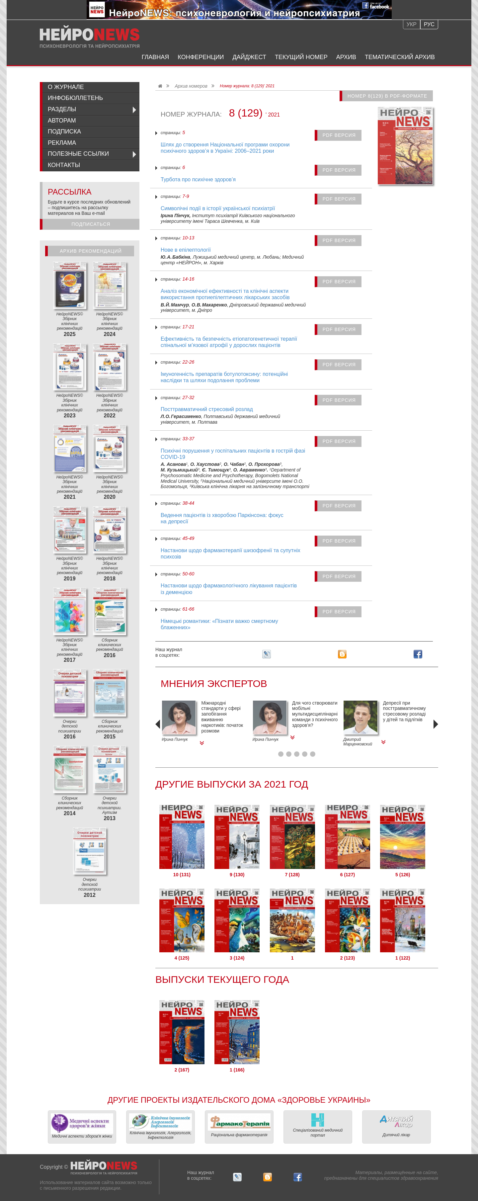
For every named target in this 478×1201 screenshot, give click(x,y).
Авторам (62, 120)
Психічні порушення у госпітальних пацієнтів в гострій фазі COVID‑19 (233, 454)
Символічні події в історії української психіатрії (218, 208)
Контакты (64, 165)
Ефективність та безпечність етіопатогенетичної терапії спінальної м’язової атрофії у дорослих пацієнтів (229, 342)
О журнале (66, 87)
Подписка (64, 131)
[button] (280, 754)
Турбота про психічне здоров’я (198, 179)
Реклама (62, 142)
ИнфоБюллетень (75, 98)
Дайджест (249, 57)
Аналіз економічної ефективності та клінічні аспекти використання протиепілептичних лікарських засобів (225, 294)
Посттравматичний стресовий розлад (207, 409)
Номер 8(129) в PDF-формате (387, 96)
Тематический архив (400, 57)
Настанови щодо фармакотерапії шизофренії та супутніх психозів (230, 553)
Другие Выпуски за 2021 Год (231, 784)
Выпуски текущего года (222, 979)
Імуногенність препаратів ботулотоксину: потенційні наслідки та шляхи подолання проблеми (224, 377)
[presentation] (158, 733)
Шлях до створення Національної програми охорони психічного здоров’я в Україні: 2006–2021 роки (225, 148)
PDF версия (339, 135)
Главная (155, 57)
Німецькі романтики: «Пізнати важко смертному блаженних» (219, 624)
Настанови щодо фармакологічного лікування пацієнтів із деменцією (229, 589)
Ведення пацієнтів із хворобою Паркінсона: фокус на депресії (222, 518)
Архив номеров (191, 86)
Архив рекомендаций (91, 251)
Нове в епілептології (186, 250)
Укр (412, 24)
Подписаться (91, 224)
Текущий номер (301, 57)
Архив (346, 57)
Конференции (201, 57)
